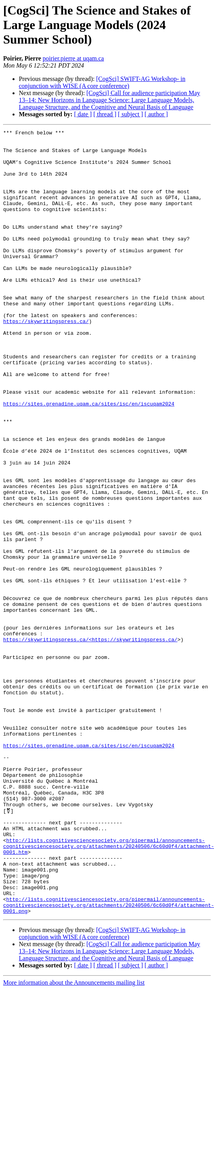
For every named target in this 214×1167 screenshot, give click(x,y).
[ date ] (83, 114)
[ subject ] (130, 114)
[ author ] (156, 114)
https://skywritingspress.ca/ (46, 359)
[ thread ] (104, 114)
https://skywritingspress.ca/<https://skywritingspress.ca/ (90, 741)
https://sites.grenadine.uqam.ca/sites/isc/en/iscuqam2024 (88, 458)
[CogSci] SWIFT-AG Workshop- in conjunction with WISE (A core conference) (102, 82)
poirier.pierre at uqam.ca (73, 58)
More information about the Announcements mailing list (74, 1139)
